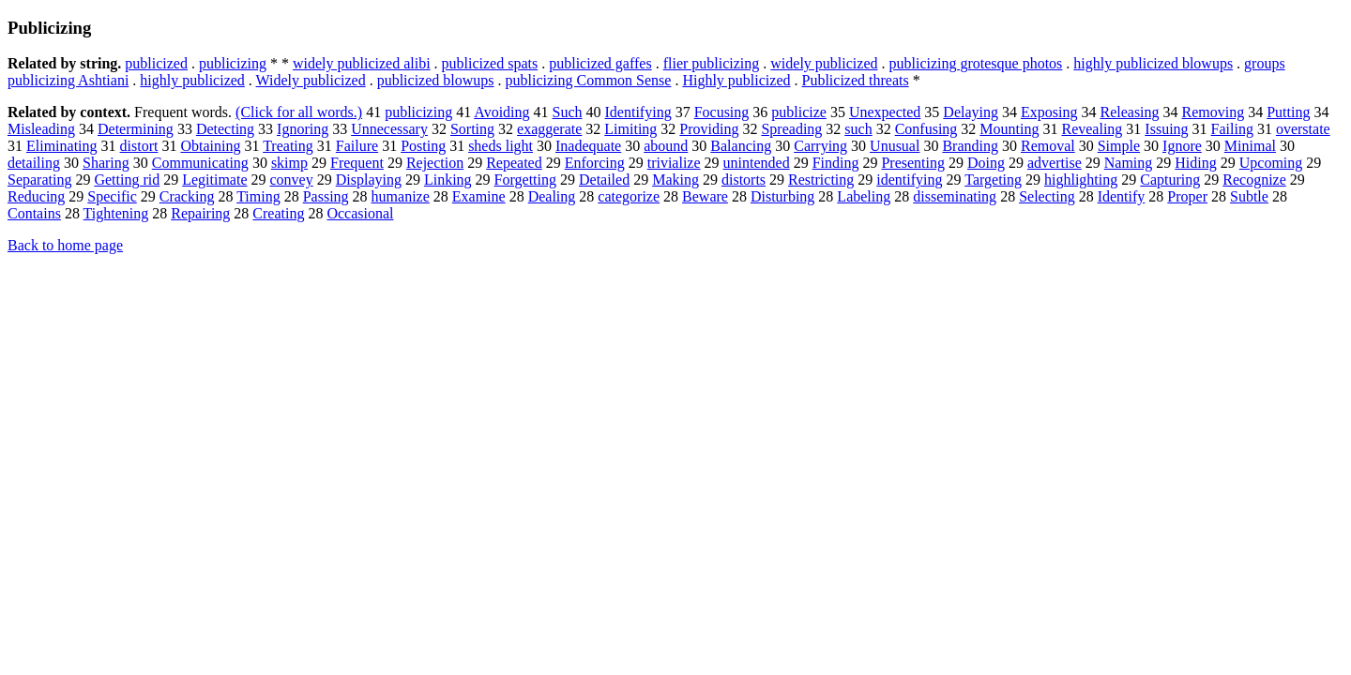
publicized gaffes (600, 63)
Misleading (41, 129)
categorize (629, 196)
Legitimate (214, 180)
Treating (288, 146)
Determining (136, 129)
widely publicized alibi (362, 63)
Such (568, 112)
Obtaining (210, 146)
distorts (743, 180)
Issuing (1166, 129)
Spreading (791, 129)
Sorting (472, 129)
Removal (1048, 146)
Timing (258, 196)
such (858, 129)
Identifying (638, 112)
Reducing (36, 196)
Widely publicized (311, 80)
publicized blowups (435, 80)
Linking (448, 180)
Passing (326, 196)
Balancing (740, 146)
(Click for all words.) (298, 112)
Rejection (434, 163)
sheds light (500, 146)
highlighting (1080, 180)
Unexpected (884, 112)
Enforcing (595, 163)
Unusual (894, 146)
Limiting (630, 129)
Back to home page (65, 245)
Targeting (993, 180)
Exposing (1049, 112)
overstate (1303, 129)
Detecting (225, 129)
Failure (357, 146)
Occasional (359, 213)
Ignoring (302, 129)
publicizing (232, 63)
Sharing (106, 163)
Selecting (1047, 196)
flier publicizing (711, 63)
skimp (289, 163)
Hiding (1195, 163)
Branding (970, 146)
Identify (1122, 196)
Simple (1119, 146)
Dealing (552, 196)
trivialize (674, 163)
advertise (1054, 163)
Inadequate (588, 146)
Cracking (187, 196)
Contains (34, 213)
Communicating (200, 163)
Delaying (970, 112)
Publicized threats (855, 80)
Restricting (821, 180)
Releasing (1129, 112)
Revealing (1091, 129)
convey (291, 180)
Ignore (1182, 146)
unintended (756, 163)
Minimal (1250, 146)
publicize (799, 112)
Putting (1288, 112)
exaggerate (549, 129)
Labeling (863, 196)
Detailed (604, 180)
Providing (708, 129)
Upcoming (1271, 163)
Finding (835, 163)
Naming (1128, 163)
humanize (401, 196)
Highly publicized (736, 80)
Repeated (514, 163)
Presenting (913, 163)
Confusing (926, 129)
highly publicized (192, 80)
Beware (705, 196)
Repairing (200, 213)
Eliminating (62, 146)
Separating (39, 180)
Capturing (1170, 180)
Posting (423, 146)
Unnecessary (389, 129)
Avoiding (501, 112)
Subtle (1249, 196)
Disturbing (782, 196)
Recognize (1254, 180)
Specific (111, 196)
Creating (278, 213)
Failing (1232, 129)
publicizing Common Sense (589, 80)
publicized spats (490, 63)
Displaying (369, 180)
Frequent (357, 163)
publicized (156, 63)
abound (666, 146)
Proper (1187, 196)
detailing (34, 163)
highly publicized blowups (1153, 63)
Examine (479, 196)
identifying (909, 180)
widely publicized (823, 63)
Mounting (1009, 129)
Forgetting (525, 180)
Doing (986, 163)
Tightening (116, 213)
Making (675, 180)
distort (139, 146)
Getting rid (126, 180)
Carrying (820, 146)
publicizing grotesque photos (975, 63)
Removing (1213, 112)
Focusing (722, 112)
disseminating (954, 196)
